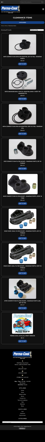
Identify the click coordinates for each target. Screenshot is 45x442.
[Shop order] (37, 30)
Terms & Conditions (22, 400)
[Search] (42, 2)
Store (6, 25)
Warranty (22, 404)
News (22, 406)
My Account (22, 415)
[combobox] (22, 422)
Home (2, 25)
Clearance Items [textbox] (22, 423)
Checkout (22, 413)
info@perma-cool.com (22, 377)
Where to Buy (22, 394)
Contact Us (22, 398)
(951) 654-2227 (22, 368)
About (22, 396)
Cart (22, 411)
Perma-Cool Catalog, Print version (22, 335)
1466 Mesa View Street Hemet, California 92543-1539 (22, 363)
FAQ (22, 402)
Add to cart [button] (22, 64)
